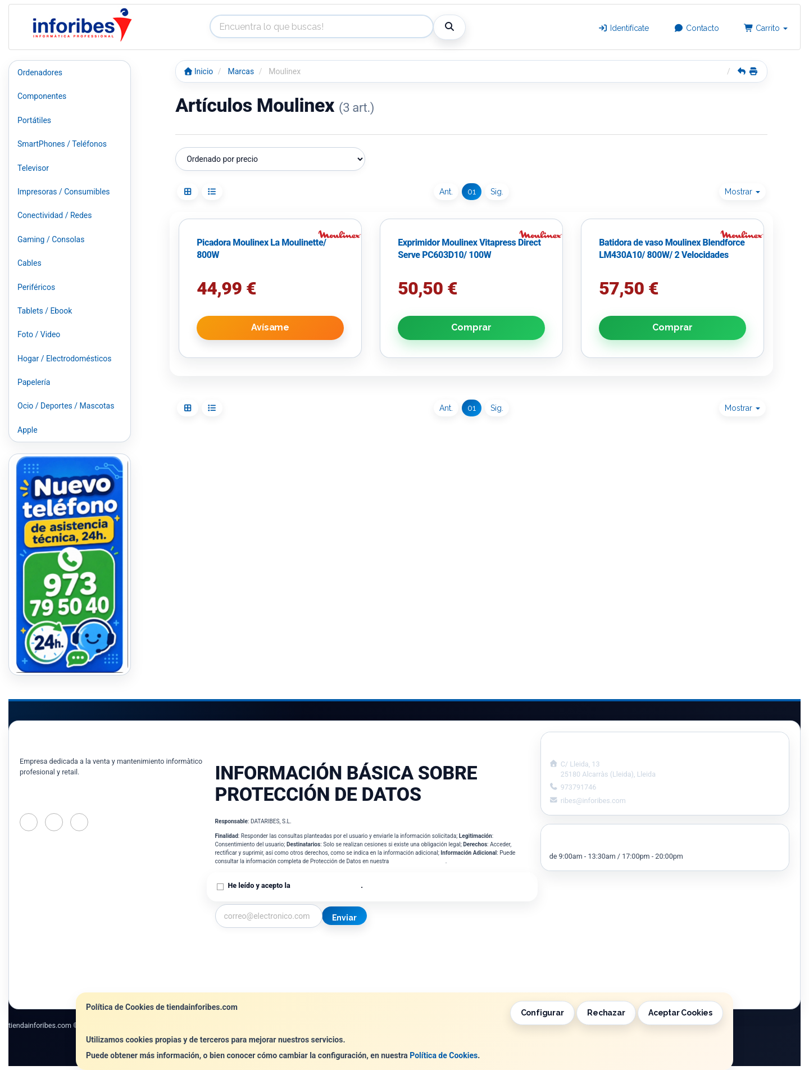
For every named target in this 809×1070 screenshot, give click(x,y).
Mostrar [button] (742, 191)
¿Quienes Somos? (246, 985)
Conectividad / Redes (54, 215)
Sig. (496, 191)
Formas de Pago (406, 973)
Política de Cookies (444, 1055)
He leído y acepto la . (295, 885)
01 (471, 191)
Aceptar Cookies (680, 1012)
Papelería (33, 382)
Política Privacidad (248, 962)
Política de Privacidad (418, 861)
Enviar (344, 917)
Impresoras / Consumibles (63, 191)
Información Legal (410, 950)
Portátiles (34, 120)
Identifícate (623, 28)
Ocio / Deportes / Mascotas (65, 405)
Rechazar (606, 1012)
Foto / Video (38, 334)
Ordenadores (39, 72)
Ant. (446, 191)
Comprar (471, 327)
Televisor (33, 168)
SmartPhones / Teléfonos (62, 143)
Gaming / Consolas (50, 239)
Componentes (41, 96)
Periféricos (36, 287)
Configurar (542, 1012)
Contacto (696, 28)
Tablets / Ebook (44, 310)
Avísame (270, 327)
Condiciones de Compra (257, 973)
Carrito (766, 28)
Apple (27, 429)
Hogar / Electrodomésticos (64, 358)
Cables (29, 263)
